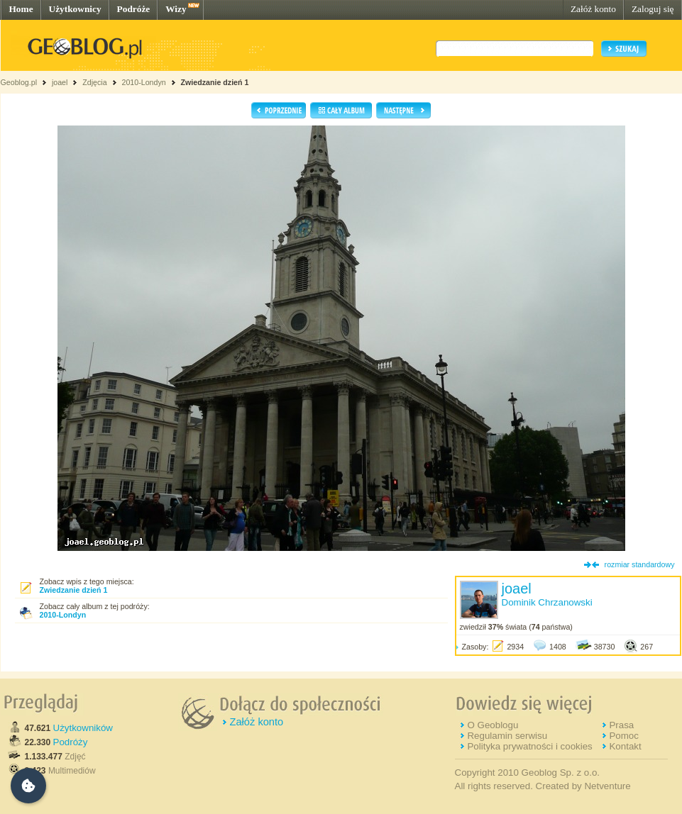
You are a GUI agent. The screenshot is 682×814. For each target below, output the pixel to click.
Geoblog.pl (19, 82)
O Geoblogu (492, 725)
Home (21, 9)
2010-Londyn (143, 82)
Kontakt (625, 746)
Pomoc (623, 735)
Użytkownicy (75, 9)
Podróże (133, 9)
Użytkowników (83, 728)
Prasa (621, 725)
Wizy (175, 9)
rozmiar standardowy (640, 564)
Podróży (70, 742)
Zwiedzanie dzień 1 (215, 82)
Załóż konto (593, 9)
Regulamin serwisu (507, 735)
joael (60, 82)
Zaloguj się (653, 9)
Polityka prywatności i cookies (529, 746)
